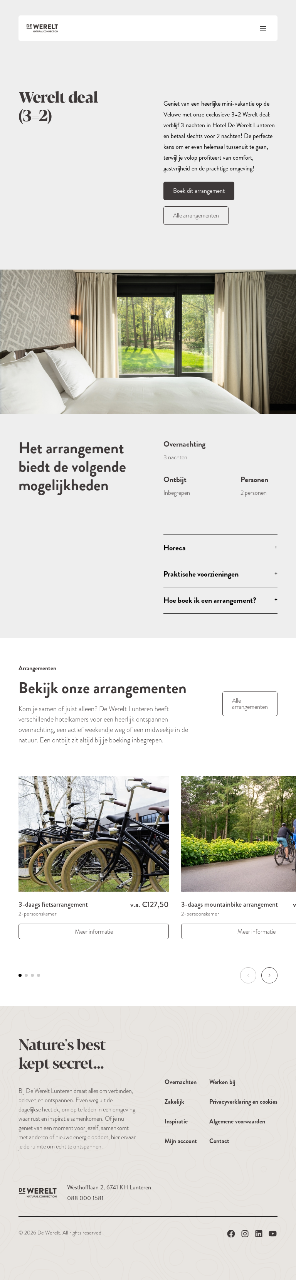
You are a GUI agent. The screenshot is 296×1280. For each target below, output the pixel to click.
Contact (219, 1141)
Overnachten (181, 1082)
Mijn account (181, 1141)
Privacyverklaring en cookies (243, 1101)
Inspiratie (176, 1121)
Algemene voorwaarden (237, 1121)
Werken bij (222, 1082)
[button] (269, 975)
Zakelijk (174, 1101)
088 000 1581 (85, 1198)
